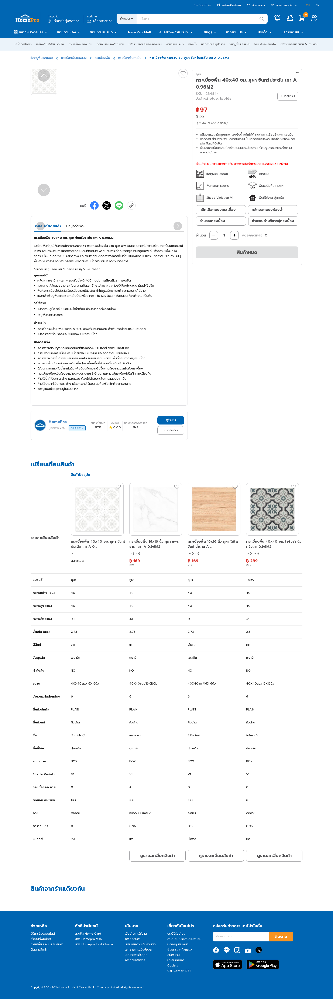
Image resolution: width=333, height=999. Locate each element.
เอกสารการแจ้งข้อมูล (138, 949)
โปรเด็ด (262, 32)
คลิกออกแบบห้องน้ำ (268, 209)
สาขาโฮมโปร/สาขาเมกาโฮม (184, 939)
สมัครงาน (173, 955)
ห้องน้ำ (192, 44)
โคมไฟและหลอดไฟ (265, 44)
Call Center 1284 (179, 971)
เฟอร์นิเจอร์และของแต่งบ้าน (145, 44)
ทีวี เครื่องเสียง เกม (80, 44)
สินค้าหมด (247, 252)
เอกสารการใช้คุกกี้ (136, 955)
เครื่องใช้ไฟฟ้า (23, 44)
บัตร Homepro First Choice (94, 944)
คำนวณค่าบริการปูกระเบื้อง (273, 221)
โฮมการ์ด (203, 5)
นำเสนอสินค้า (175, 960)
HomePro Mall (139, 32)
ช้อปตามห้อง (66, 32)
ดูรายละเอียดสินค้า (157, 855)
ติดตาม (281, 937)
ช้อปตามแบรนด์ (101, 32)
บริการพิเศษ (290, 32)
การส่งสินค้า (132, 939)
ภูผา (198, 74)
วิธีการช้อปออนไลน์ (43, 933)
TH (308, 5)
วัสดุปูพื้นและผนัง (239, 44)
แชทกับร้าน (171, 430)
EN (317, 5)
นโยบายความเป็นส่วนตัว (140, 944)
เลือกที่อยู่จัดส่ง (63, 21)
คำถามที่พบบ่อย (41, 939)
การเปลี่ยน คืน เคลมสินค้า (47, 944)
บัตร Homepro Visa (88, 939)
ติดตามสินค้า (39, 949)
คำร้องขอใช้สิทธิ (135, 960)
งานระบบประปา (175, 44)
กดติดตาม (77, 428)
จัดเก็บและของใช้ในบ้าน (110, 44)
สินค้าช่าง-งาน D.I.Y (174, 32)
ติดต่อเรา (173, 965)
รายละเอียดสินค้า (47, 226)
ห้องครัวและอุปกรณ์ (213, 44)
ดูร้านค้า (171, 420)
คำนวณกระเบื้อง (212, 221)
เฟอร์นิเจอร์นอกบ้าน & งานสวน (299, 44)
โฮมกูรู (207, 32)
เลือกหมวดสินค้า (31, 32)
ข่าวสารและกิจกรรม (179, 949)
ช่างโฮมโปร (234, 32)
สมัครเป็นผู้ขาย (229, 5)
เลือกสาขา (100, 21)
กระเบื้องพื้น (102, 58)
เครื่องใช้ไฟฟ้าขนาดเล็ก (50, 44)
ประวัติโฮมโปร (176, 933)
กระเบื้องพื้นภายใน (129, 58)
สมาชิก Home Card (88, 933)
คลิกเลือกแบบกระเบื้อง (217, 209)
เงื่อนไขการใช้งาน (136, 933)
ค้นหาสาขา (256, 5)
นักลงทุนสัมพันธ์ (178, 944)
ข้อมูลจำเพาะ (75, 226)
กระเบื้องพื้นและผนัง (74, 58)
